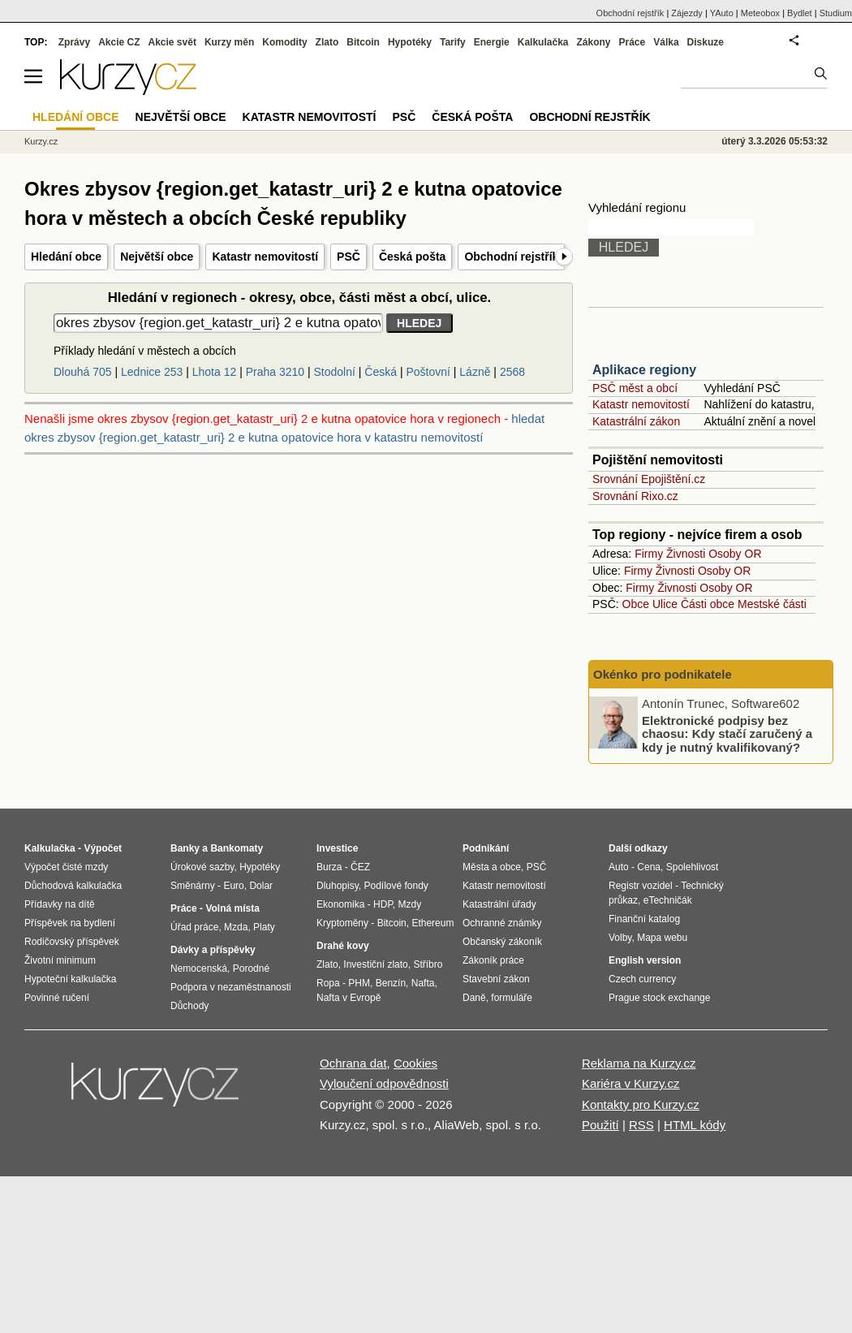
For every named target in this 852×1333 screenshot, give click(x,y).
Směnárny (192, 885)
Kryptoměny (342, 923)
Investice (337, 848)
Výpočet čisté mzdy (66, 867)
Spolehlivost (692, 867)
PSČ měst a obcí (635, 388)
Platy (264, 927)
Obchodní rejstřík (511, 256)
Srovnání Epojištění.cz (648, 478)
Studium (836, 13)
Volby (620, 937)
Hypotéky (410, 42)
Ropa (328, 983)
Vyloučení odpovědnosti (384, 1083)
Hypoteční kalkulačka (70, 979)
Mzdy (410, 904)
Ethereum (432, 923)
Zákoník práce (493, 960)
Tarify (453, 42)
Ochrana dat (353, 1063)
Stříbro (427, 964)
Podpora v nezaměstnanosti (230, 987)
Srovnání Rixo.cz (635, 496)
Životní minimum (60, 960)
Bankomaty (236, 848)
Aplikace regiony (644, 370)
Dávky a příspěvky (213, 950)
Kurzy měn (229, 42)
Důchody (189, 1006)
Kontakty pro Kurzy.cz (640, 1104)
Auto (619, 867)
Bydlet (799, 13)
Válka (665, 42)
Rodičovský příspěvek (71, 941)
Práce (632, 42)
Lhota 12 (214, 371)
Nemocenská (198, 968)
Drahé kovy (342, 945)
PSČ (348, 256)
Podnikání (486, 848)
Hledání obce (66, 256)
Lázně (474, 371)
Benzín (391, 983)
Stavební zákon (496, 979)
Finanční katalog (644, 919)
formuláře (511, 997)
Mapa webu (662, 937)
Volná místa (232, 908)
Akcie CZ (119, 42)
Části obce (707, 603)
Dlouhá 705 (83, 371)
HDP (383, 904)
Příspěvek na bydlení (69, 923)
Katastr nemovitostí (265, 256)
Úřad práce (194, 927)
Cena (649, 867)
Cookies (415, 1063)
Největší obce (156, 256)
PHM (359, 983)
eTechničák (667, 900)
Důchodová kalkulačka (73, 885)
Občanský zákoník (502, 941)
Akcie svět (172, 42)
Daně (474, 997)
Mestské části (772, 603)
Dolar (261, 885)
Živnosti (685, 553)
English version (645, 960)
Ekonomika (340, 904)
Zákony (593, 42)
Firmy (649, 553)
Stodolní (334, 371)
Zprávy (74, 42)
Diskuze (705, 42)
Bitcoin (363, 42)
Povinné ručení (56, 997)
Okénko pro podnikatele (662, 674)
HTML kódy (694, 1125)
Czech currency (642, 979)
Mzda (235, 927)
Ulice (665, 603)
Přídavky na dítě (59, 904)
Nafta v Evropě (348, 997)
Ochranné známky (502, 923)
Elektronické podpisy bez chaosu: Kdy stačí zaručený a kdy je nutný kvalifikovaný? (727, 733)
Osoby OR (734, 553)
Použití (600, 1125)
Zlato (327, 42)
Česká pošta (412, 256)
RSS (641, 1125)
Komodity (284, 42)
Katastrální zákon (636, 421)
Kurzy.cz (41, 141)
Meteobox (760, 13)
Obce (635, 603)
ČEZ (360, 867)
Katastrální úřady (499, 904)
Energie (492, 42)
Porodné (251, 968)
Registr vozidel (641, 885)
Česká (380, 371)
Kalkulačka (543, 42)
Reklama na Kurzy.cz (639, 1063)
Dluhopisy (337, 885)
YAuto (722, 13)
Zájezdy (687, 13)
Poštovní (428, 371)
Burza (329, 867)
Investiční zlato (375, 964)
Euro (233, 885)
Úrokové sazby (202, 867)
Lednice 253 (152, 371)
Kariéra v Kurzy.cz (631, 1083)
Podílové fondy (396, 885)
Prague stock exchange (659, 997)
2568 (512, 371)
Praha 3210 (275, 371)
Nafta (423, 983)
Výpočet (103, 848)
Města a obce (492, 867)
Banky (185, 848)
